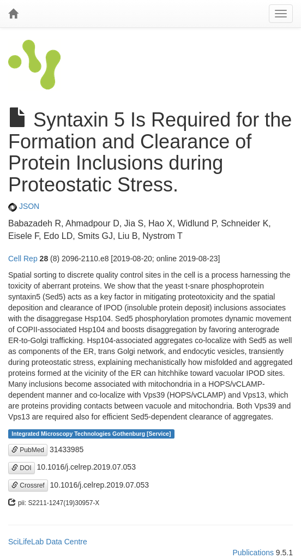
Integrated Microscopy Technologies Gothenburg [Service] (91, 433)
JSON (23, 206)
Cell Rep (23, 258)
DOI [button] (21, 468)
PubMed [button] (27, 450)
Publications (253, 552)
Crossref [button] (28, 485)
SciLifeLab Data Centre (47, 541)
